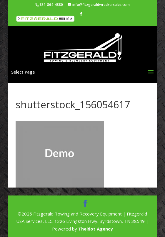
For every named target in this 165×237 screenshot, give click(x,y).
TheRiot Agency (95, 229)
